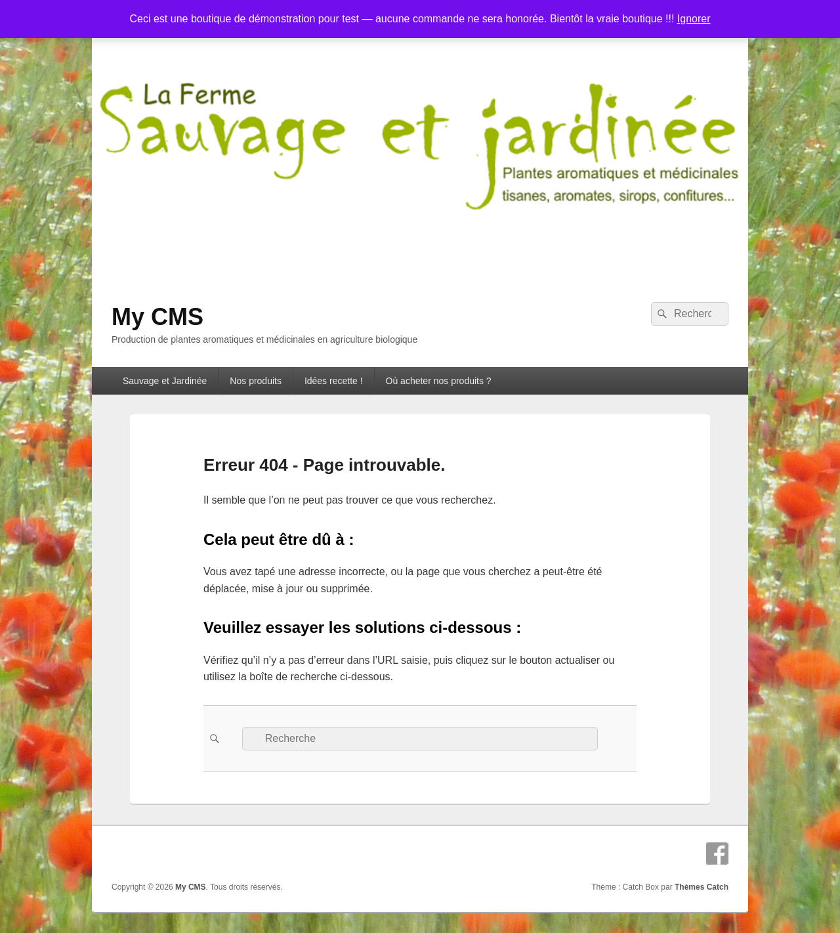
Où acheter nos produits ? (439, 381)
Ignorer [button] (694, 18)
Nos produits (256, 381)
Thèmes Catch (701, 887)
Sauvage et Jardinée (165, 381)
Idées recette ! (333, 381)
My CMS (157, 316)
